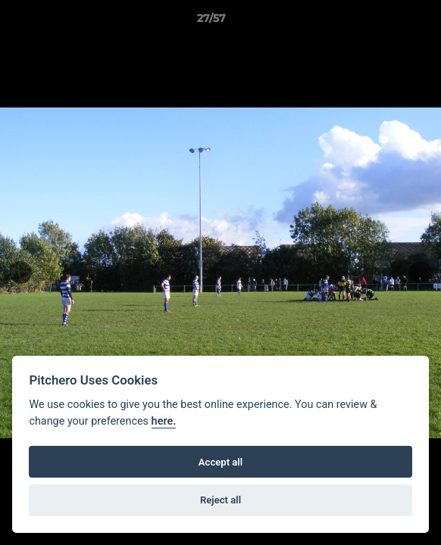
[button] (386, 22)
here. (164, 421)
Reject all (220, 500)
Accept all (220, 462)
